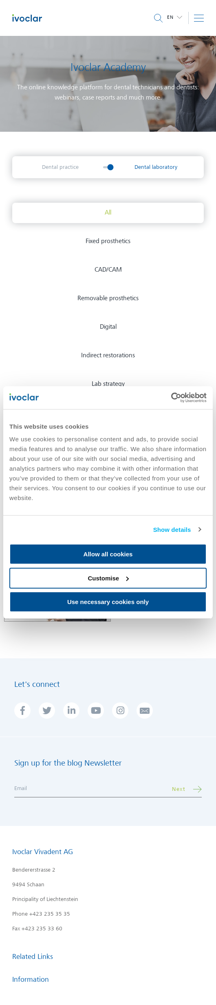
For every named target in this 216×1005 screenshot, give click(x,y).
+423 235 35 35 (49, 913)
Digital (108, 326)
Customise (108, 578)
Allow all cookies (108, 554)
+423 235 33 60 (42, 928)
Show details (172, 529)
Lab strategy (108, 383)
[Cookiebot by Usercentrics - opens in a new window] (171, 397)
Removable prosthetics (108, 298)
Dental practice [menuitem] (60, 167)
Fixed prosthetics (108, 241)
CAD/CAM (108, 269)
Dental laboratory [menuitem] (155, 167)
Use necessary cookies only (108, 601)
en (170, 17)
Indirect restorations (108, 355)
